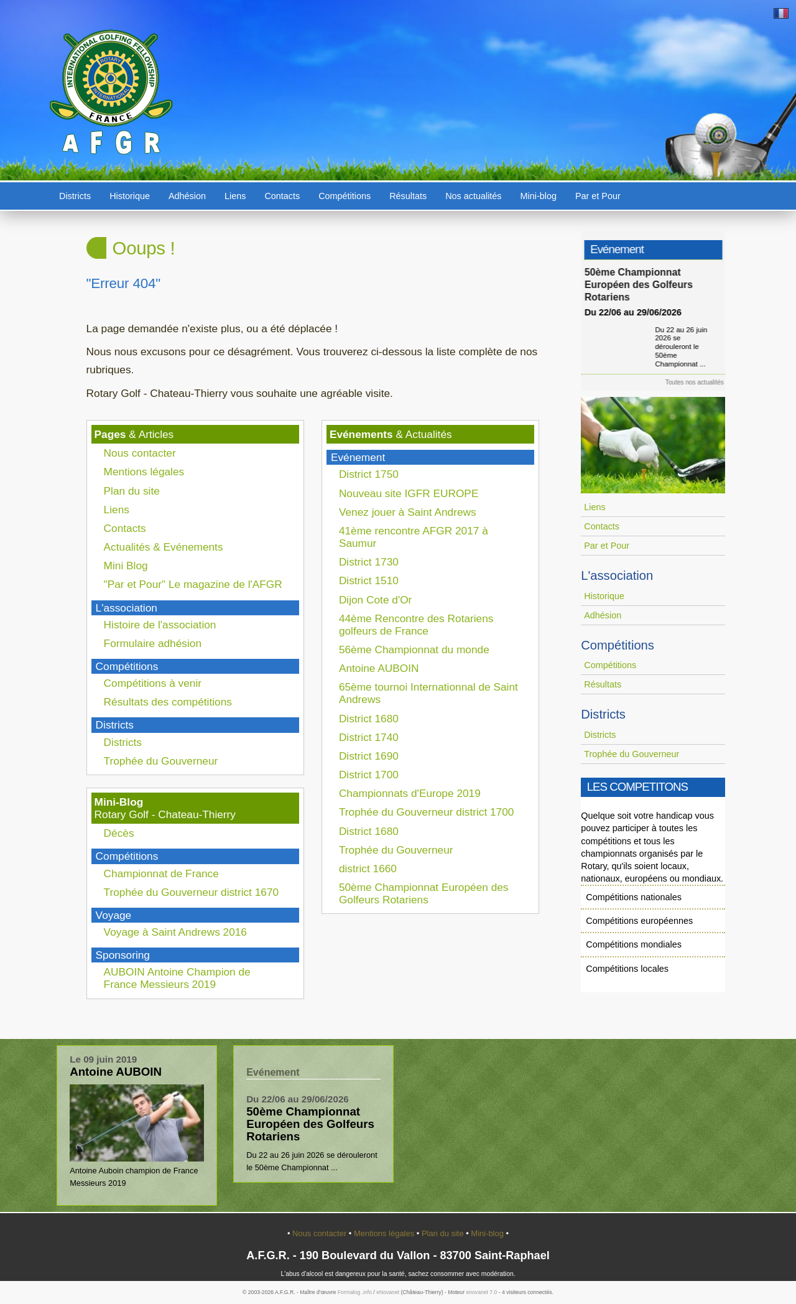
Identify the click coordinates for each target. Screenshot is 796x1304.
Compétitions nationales (634, 897)
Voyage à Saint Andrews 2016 (175, 932)
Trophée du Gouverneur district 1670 (191, 892)
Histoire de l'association (160, 624)
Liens (235, 196)
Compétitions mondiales (634, 944)
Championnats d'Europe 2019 (410, 793)
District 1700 (369, 774)
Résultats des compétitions (168, 702)
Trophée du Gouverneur (161, 761)
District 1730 (369, 562)
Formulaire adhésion (152, 643)
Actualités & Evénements (163, 547)
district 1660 (368, 868)
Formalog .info (355, 1292)
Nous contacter (140, 453)
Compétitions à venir (152, 683)
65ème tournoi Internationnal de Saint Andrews (428, 693)
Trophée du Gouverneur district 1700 (426, 812)
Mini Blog (126, 565)
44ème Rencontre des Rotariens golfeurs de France (416, 624)
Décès (119, 833)
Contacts (282, 196)
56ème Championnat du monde (414, 649)
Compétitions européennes (639, 921)
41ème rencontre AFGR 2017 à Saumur (413, 536)
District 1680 (369, 718)
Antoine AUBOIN (379, 668)
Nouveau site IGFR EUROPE (409, 493)
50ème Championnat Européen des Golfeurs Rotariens (424, 893)
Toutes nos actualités (699, 382)
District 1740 (369, 737)
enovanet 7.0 (481, 1292)
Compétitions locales (627, 969)
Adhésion (187, 196)
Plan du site (132, 491)
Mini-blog (539, 196)
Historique (129, 196)
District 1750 (369, 474)
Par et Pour (598, 196)
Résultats (408, 196)
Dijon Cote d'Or (375, 600)
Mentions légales (144, 471)
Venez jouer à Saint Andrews (407, 512)
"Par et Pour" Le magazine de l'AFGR (193, 584)
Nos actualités (473, 196)
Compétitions (344, 196)
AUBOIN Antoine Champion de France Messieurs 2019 (177, 978)
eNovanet (387, 1292)
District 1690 (369, 756)
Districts (75, 196)
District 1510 (369, 580)
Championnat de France (161, 873)
